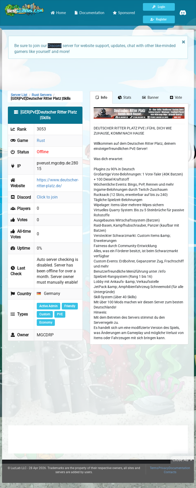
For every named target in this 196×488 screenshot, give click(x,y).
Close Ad (183, 460)
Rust (41, 140)
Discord (55, 45)
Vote (175, 97)
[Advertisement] (98, 74)
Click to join (47, 197)
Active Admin (48, 306)
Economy (45, 322)
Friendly (69, 306)
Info (101, 97)
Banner (150, 97)
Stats (124, 97)
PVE (60, 314)
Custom (44, 314)
